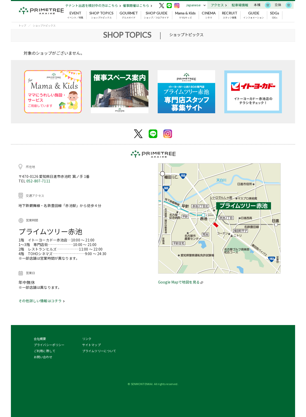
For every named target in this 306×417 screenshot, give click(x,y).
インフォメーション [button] (253, 15)
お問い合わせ (43, 357)
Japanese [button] (193, 5)
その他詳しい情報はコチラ (42, 300)
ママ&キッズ (185, 15)
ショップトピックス (101, 15)
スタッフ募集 (229, 15)
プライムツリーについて (99, 351)
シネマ (209, 15)
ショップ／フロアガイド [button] (156, 15)
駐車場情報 (240, 5)
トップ (22, 25)
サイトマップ (91, 345)
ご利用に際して (44, 351)
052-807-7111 (38, 180)
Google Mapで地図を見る (180, 282)
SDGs (274, 15)
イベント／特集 (75, 15)
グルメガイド (129, 15)
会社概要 (40, 338)
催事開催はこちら (137, 5)
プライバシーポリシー (49, 345)
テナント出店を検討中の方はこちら (93, 5)
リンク (86, 338)
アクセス (219, 5)
